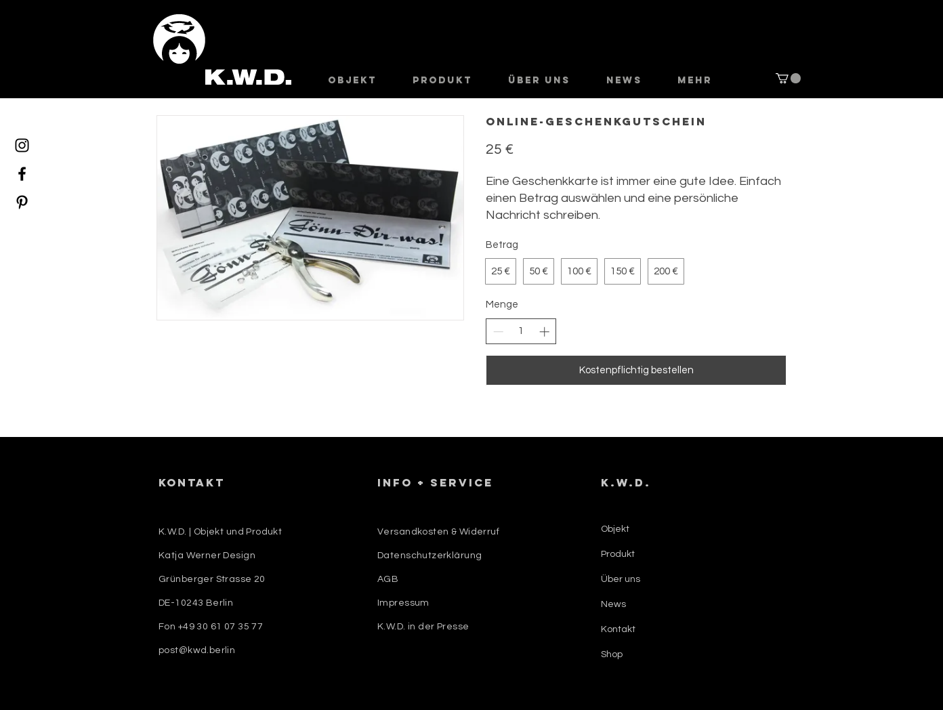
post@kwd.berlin (197, 650)
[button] (788, 78)
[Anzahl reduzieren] (498, 331)
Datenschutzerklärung (429, 555)
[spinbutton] (521, 331)
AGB (387, 579)
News (613, 604)
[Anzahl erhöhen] (544, 331)
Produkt (618, 554)
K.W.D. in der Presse (423, 626)
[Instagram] (22, 145)
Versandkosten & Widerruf (438, 532)
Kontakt (618, 629)
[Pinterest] (22, 202)
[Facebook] (22, 174)
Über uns (620, 579)
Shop (612, 654)
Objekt (615, 529)
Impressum (403, 603)
